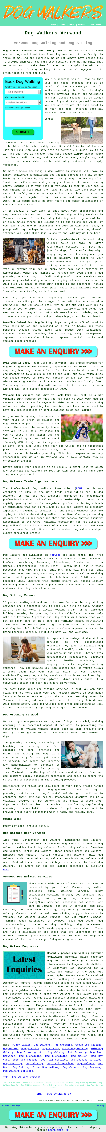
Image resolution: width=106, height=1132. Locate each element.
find (15, 840)
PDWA (79, 488)
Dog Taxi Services (54, 1059)
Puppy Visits (21, 1045)
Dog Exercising (30, 1056)
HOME (53, 25)
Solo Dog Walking (51, 1052)
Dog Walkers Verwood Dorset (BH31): (29, 50)
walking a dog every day (78, 994)
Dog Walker (10, 1048)
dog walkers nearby (17, 1035)
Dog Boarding (12, 1063)
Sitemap (5, 1106)
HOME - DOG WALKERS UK (53, 1094)
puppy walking (60, 891)
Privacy (100, 1106)
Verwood (55, 555)
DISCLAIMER (95, 25)
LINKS (62, 25)
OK (67, 1130)
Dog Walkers (42, 1045)
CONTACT (82, 25)
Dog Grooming (26, 1052)
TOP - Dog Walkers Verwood (21, 1077)
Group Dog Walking (88, 1045)
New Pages (16, 1106)
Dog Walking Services (86, 1059)
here (6, 869)
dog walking (58, 175)
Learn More (55, 1130)
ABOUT (72, 25)
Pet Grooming (63, 1045)
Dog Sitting (50, 1048)
